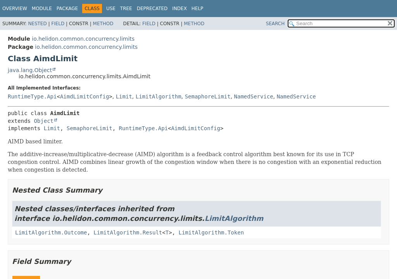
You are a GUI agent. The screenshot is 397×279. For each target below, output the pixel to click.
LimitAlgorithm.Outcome (51, 232)
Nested (37, 23)
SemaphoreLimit (208, 96)
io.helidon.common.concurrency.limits (83, 39)
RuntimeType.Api (32, 96)
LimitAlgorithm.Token (211, 232)
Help (198, 8)
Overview (14, 8)
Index (179, 8)
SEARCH (275, 23)
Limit (124, 96)
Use (111, 8)
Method (103, 23)
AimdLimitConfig (84, 96)
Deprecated (152, 8)
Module (42, 8)
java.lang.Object (30, 70)
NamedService (253, 96)
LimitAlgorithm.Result (127, 232)
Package (67, 8)
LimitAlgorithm (158, 96)
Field (57, 23)
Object (44, 121)
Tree (126, 8)
